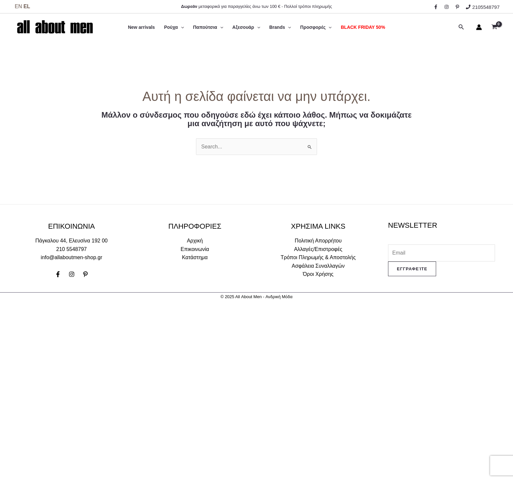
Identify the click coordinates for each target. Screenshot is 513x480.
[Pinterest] (85, 274)
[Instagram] (72, 274)
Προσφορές (316, 27)
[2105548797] (483, 7)
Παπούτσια (208, 27)
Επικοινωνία (195, 249)
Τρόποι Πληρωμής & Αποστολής (318, 257)
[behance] (458, 7)
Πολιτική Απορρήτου (318, 240)
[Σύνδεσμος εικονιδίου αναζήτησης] (461, 27)
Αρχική (195, 240)
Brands (280, 27)
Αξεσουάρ (246, 27)
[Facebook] (58, 274)
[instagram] (447, 7)
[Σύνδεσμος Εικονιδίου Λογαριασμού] (479, 27)
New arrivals (141, 27)
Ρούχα (174, 27)
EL (27, 6)
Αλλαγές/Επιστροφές (318, 249)
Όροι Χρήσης (318, 274)
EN (18, 6)
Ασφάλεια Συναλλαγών (318, 266)
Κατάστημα (195, 257)
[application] (181, 27)
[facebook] (437, 7)
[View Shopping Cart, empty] (494, 27)
